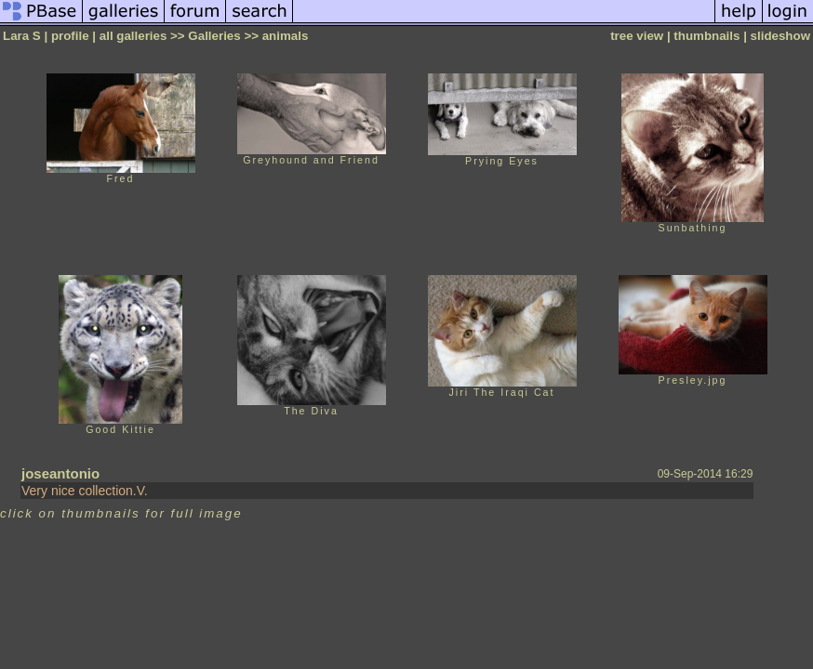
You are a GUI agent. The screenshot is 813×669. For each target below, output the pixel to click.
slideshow (780, 36)
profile (70, 36)
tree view (636, 36)
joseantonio (60, 473)
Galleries (214, 36)
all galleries (133, 36)
